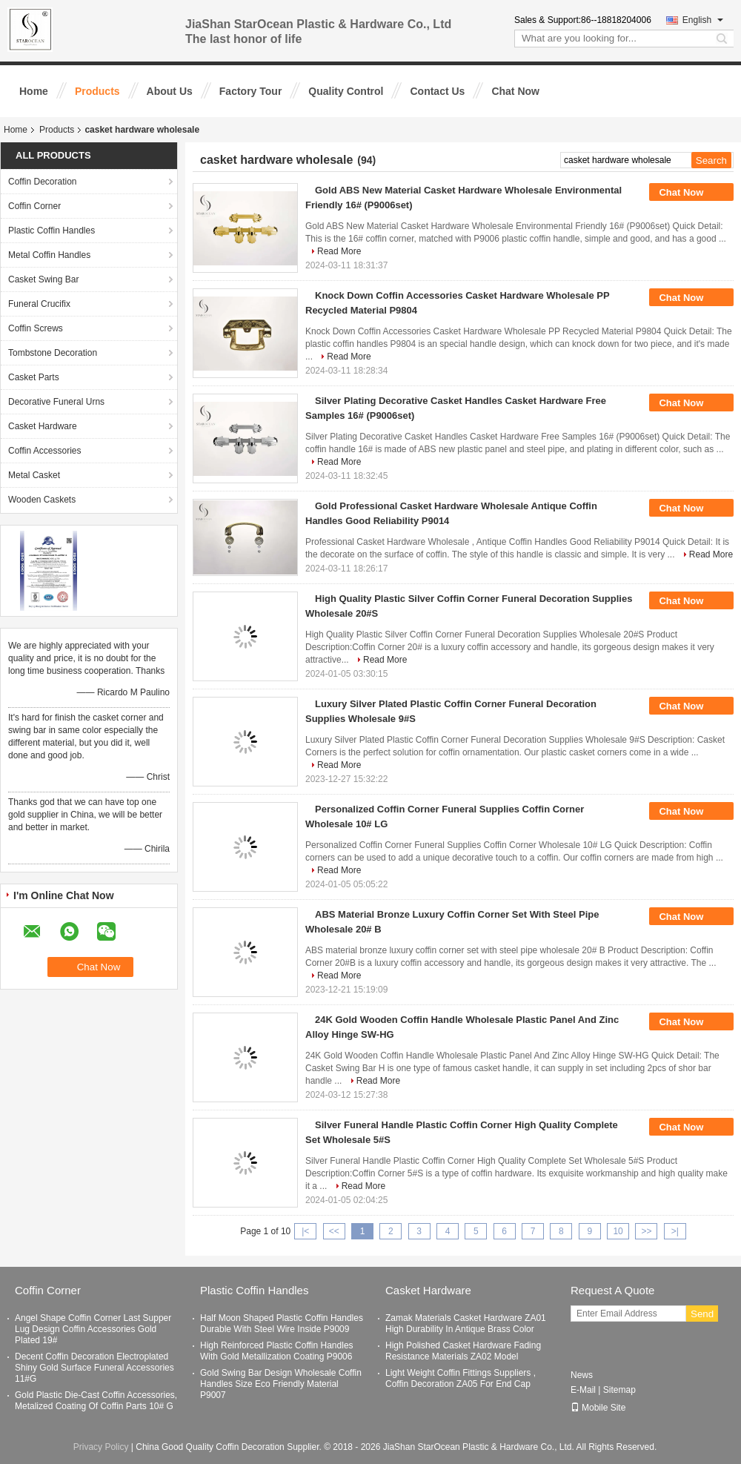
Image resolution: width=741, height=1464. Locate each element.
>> (646, 1231)
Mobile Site (598, 1407)
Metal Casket (34, 475)
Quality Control (345, 91)
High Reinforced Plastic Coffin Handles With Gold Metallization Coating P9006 (276, 1351)
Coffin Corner (34, 206)
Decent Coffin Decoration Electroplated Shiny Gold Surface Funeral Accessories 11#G (94, 1367)
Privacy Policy (101, 1447)
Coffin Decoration (42, 181)
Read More (339, 251)
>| (675, 1231)
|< (305, 1231)
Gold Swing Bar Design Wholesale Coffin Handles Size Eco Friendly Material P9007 (281, 1384)
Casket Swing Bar (43, 279)
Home (33, 91)
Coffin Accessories (45, 451)
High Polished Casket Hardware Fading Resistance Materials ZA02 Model (463, 1351)
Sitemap (619, 1390)
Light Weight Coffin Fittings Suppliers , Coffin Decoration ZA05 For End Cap (460, 1378)
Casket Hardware (42, 426)
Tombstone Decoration (52, 353)
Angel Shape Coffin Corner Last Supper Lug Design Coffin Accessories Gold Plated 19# (93, 1329)
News (582, 1375)
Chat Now (515, 91)
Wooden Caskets (42, 499)
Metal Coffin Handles (49, 255)
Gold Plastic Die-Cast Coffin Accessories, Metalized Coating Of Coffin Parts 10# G (96, 1400)
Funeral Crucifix (39, 304)
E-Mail (583, 1390)
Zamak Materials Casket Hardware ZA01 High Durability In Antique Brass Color (465, 1323)
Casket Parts (33, 377)
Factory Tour (250, 91)
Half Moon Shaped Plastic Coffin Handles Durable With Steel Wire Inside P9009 (281, 1323)
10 (617, 1231)
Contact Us (437, 91)
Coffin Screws (35, 328)
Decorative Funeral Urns (56, 402)
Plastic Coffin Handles (51, 230)
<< (334, 1231)
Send (702, 1313)
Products (97, 91)
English (702, 20)
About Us (170, 91)
